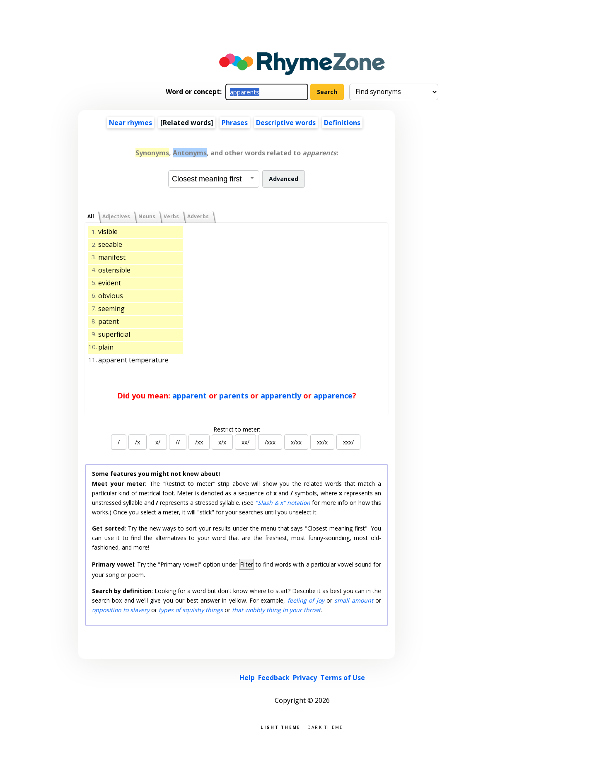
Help (247, 677)
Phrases (235, 122)
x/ (157, 442)
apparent (189, 395)
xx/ (245, 442)
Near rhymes (130, 122)
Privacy (305, 677)
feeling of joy (306, 600)
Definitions (342, 122)
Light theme (280, 727)
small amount (353, 600)
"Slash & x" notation (282, 503)
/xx (199, 442)
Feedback (274, 677)
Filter (246, 564)
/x (137, 442)
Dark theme (325, 727)
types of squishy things (191, 610)
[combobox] (213, 179)
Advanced (283, 179)
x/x (222, 442)
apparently (281, 395)
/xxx (270, 442)
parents (233, 395)
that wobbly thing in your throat (276, 610)
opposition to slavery (121, 610)
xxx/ (348, 442)
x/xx (296, 442)
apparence (333, 395)
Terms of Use (342, 677)
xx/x (322, 442)
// (178, 442)
